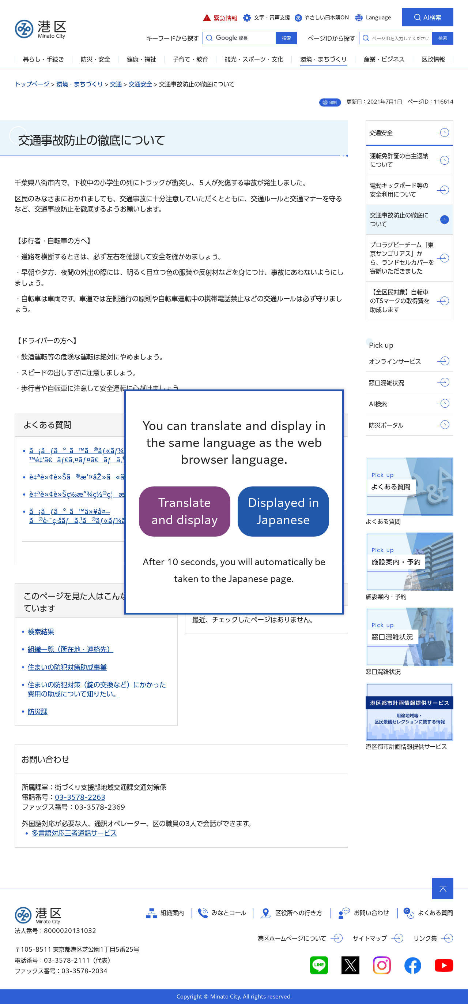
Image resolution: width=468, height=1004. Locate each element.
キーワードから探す (209, 38)
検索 (442, 38)
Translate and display (184, 511)
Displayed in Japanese (283, 511)
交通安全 (140, 84)
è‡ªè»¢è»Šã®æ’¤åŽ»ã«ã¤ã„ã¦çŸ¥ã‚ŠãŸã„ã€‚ (122, 477)
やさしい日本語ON (327, 17)
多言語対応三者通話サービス (74, 833)
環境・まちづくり (79, 84)
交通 (116, 84)
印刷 (333, 102)
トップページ (32, 84)
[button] (220, 17)
